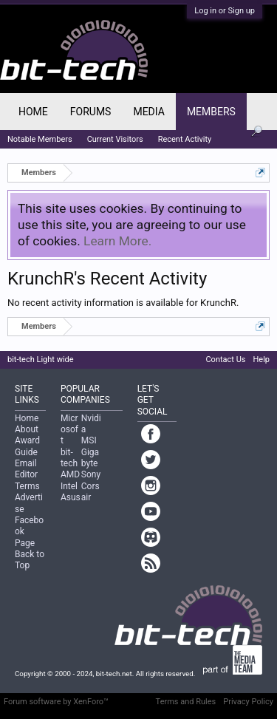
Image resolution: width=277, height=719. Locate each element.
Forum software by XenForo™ (56, 701)
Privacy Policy (248, 701)
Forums (91, 111)
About (26, 429)
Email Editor (26, 469)
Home (33, 111)
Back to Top (29, 559)
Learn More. (117, 241)
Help (261, 359)
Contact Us (225, 359)
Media (148, 111)
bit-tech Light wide (40, 359)
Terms (27, 486)
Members (211, 111)
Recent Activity (185, 139)
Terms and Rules (186, 701)
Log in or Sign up (224, 11)
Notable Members (39, 139)
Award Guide (27, 446)
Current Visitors (115, 139)
